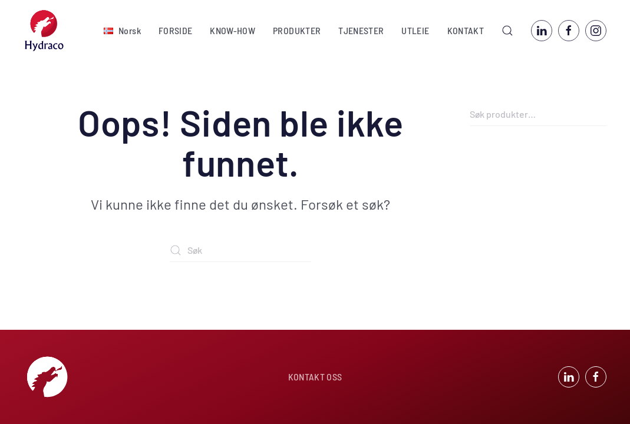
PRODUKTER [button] (297, 30)
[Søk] (240, 250)
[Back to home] (44, 30)
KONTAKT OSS (315, 376)
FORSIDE (175, 30)
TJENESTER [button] (361, 30)
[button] (122, 30)
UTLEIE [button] (415, 30)
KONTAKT (465, 30)
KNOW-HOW (232, 30)
